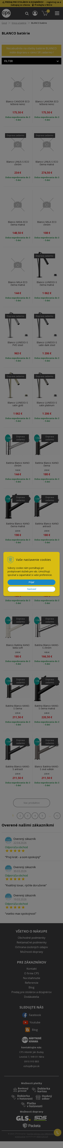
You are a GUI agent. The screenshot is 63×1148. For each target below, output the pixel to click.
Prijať (31, 582)
